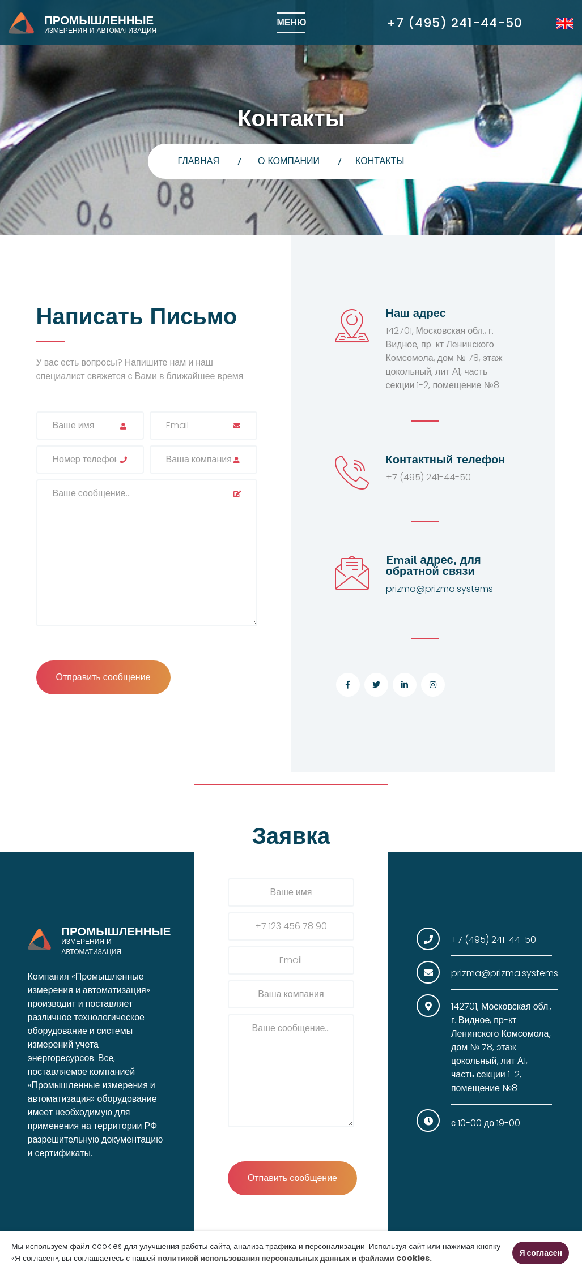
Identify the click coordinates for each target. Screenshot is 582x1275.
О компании (289, 161)
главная (198, 161)
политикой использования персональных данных (254, 1258)
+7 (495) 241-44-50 (454, 23)
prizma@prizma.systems (439, 588)
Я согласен (540, 1253)
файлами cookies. (395, 1258)
